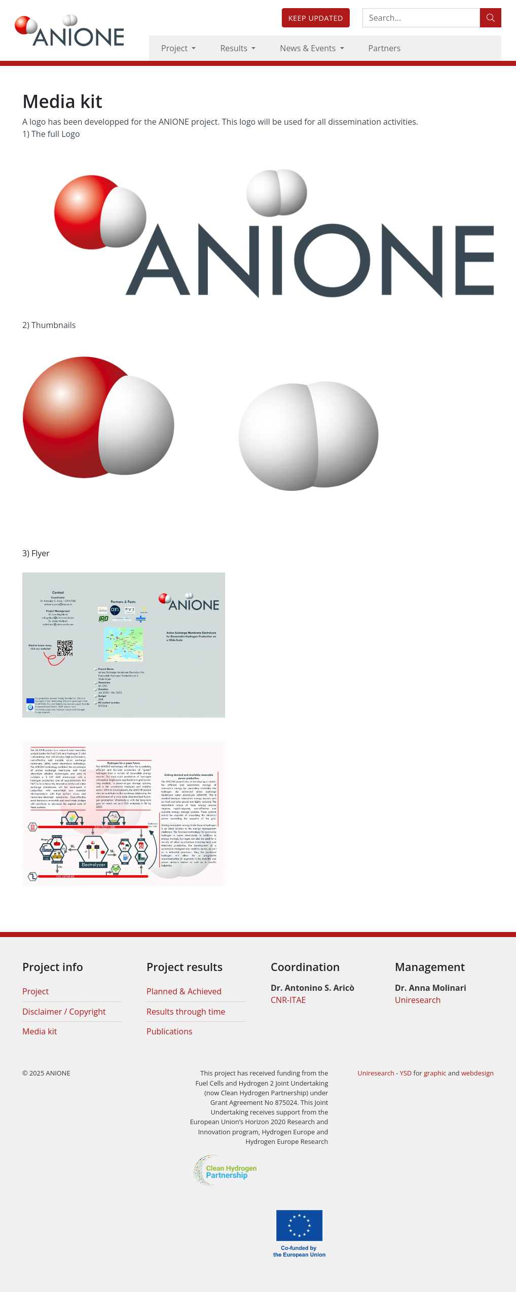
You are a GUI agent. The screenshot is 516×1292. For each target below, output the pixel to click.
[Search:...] (421, 17)
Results (234, 48)
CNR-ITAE (288, 1000)
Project (175, 48)
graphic (435, 1073)
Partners (384, 48)
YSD (406, 1073)
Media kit (39, 1031)
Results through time (186, 1011)
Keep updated (315, 18)
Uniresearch (418, 1000)
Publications (169, 1031)
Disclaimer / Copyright (64, 1011)
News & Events (309, 48)
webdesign (477, 1073)
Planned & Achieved (184, 991)
